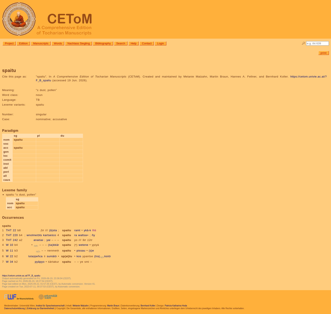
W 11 (9, 250)
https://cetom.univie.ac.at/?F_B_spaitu (21, 275)
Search (120, 43)
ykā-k (87, 230)
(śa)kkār (53, 244)
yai (48, 240)
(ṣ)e (91, 250)
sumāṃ (52, 256)
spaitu (66, 230)
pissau (81, 250)
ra (75, 235)
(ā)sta (53, 230)
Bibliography (103, 43)
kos (79, 256)
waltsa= (83, 235)
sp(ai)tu (66, 256)
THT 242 (12, 240)
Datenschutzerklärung (14, 308)
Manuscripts (40, 43)
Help (133, 43)
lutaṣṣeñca (35, 256)
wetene (83, 244)
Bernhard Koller (148, 305)
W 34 (9, 261)
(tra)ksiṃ (102, 256)
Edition (23, 43)
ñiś (94, 230)
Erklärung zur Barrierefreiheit (40, 308)
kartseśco (49, 235)
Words (58, 43)
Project (9, 43)
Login (160, 43)
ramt (77, 230)
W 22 (9, 256)
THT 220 (12, 235)
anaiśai (38, 240)
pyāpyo (40, 261)
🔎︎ (303, 43)
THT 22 (11, 230)
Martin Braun (113, 305)
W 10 (9, 244)
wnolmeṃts (34, 235)
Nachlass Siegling (78, 43)
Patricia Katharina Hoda (176, 305)
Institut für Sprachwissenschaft (50, 305)
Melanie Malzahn (81, 305)
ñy (93, 235)
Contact (147, 43)
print (324, 52)
